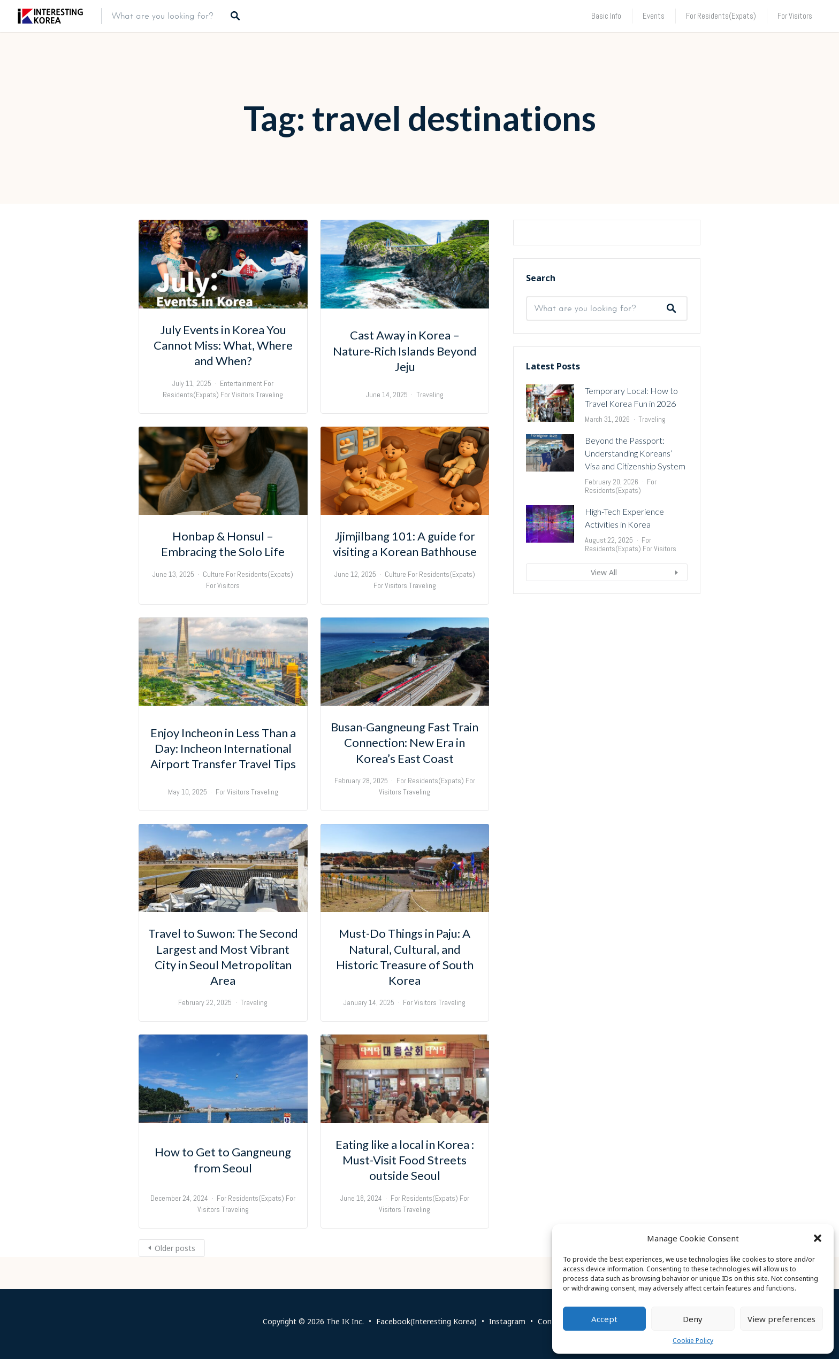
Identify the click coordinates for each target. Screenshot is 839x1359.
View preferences (781, 1319)
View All (604, 703)
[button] (817, 1238)
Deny (693, 1319)
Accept (604, 1319)
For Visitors (794, 16)
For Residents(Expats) (721, 16)
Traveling (269, 394)
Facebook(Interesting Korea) (426, 1321)
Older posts (175, 1248)
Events (654, 16)
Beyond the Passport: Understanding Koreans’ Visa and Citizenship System (635, 583)
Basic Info (606, 16)
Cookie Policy (693, 1340)
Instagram (507, 1321)
